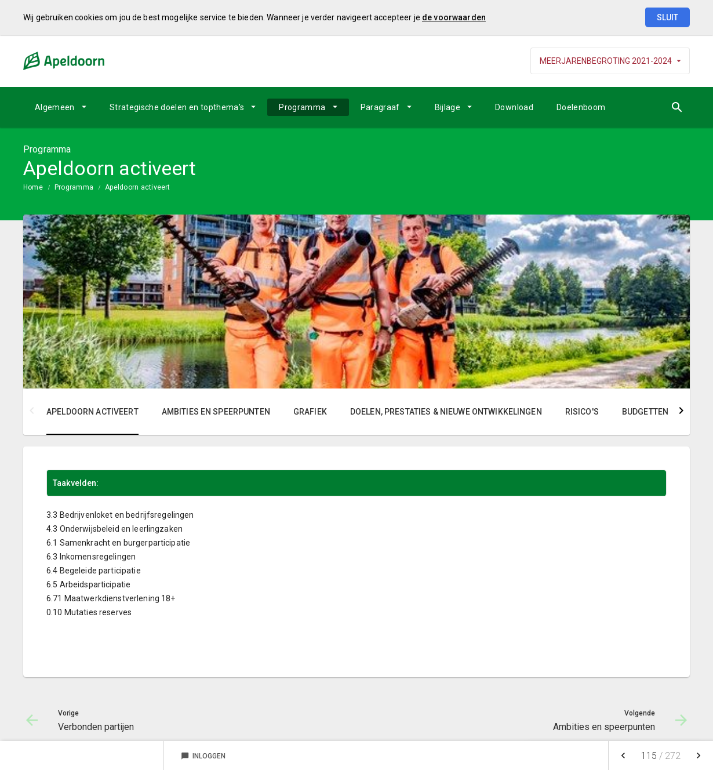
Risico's (582, 411)
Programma (302, 107)
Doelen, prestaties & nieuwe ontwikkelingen (446, 411)
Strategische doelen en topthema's (177, 107)
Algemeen (55, 107)
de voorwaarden (454, 17)
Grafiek (310, 411)
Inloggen (203, 756)
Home (33, 187)
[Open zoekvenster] (677, 107)
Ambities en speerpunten (216, 411)
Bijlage (447, 107)
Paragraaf (380, 107)
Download (514, 107)
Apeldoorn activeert (137, 187)
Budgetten (645, 411)
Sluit (667, 17)
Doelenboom (581, 107)
